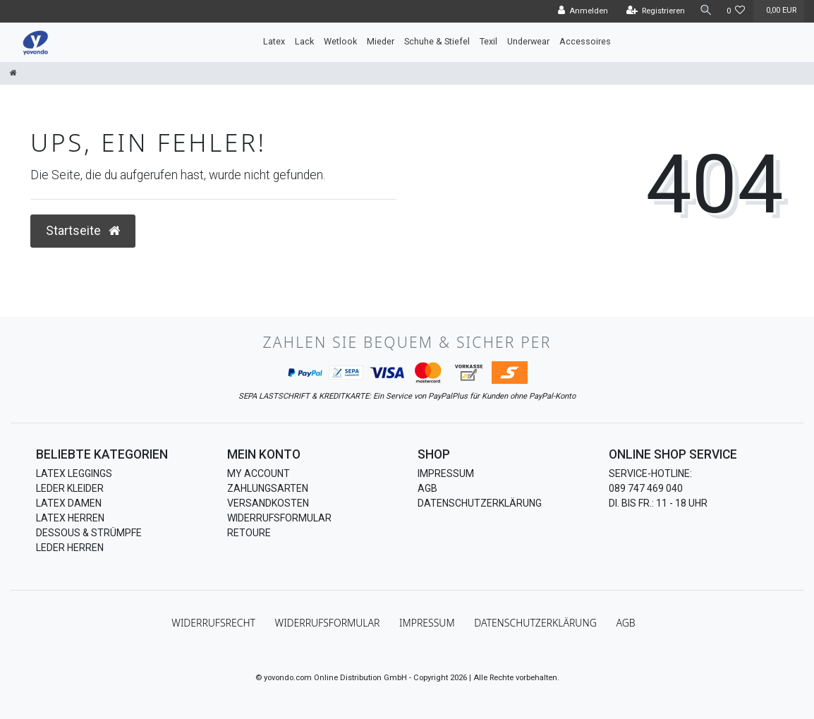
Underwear (528, 41)
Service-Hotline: (650, 473)
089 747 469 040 (646, 488)
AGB (427, 488)
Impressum (446, 473)
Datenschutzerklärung (480, 503)
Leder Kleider (70, 488)
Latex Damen (69, 503)
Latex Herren (70, 518)
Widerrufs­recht (213, 622)
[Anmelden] (580, 11)
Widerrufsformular (279, 518)
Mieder (380, 41)
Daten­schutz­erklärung (535, 622)
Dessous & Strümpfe (89, 532)
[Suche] (705, 11)
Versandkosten (268, 503)
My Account (258, 473)
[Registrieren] (653, 11)
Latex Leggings (74, 473)
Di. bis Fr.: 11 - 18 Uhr (658, 503)
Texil (488, 41)
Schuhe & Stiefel (437, 41)
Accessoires (585, 41)
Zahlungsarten (267, 488)
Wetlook (340, 41)
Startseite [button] (83, 231)
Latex (274, 41)
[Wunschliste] (736, 11)
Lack (304, 41)
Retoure (249, 532)
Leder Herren (70, 547)
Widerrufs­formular (327, 622)
